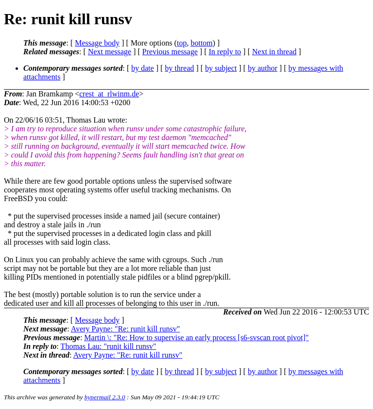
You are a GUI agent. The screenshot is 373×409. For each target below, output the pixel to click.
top (181, 43)
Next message (109, 51)
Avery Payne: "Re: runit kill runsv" (125, 329)
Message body (97, 43)
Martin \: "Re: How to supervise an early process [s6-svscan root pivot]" (196, 337)
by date (142, 68)
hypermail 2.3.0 (105, 397)
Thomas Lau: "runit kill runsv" (108, 346)
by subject (221, 68)
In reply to (225, 51)
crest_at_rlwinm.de (109, 94)
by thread (179, 68)
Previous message (170, 51)
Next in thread (274, 51)
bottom (201, 43)
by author (262, 68)
